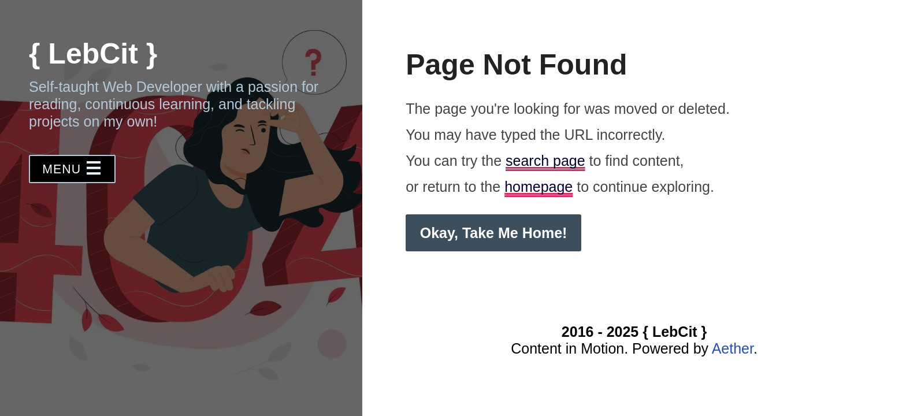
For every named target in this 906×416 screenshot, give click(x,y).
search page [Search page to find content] (545, 161)
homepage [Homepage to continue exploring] (538, 187)
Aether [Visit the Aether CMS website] (732, 348)
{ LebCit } (93, 54)
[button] (72, 169)
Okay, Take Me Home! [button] (493, 233)
